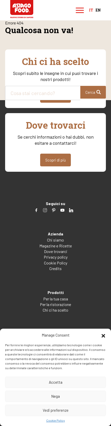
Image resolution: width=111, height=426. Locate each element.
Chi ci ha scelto (55, 310)
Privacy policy (56, 257)
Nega (55, 396)
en (98, 10)
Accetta (55, 382)
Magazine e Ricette (55, 245)
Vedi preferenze (56, 410)
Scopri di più (55, 160)
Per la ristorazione (55, 304)
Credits (55, 268)
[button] (103, 335)
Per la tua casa (55, 298)
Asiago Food (21, 9)
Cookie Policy (55, 420)
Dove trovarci (55, 251)
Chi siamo (55, 239)
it (91, 10)
